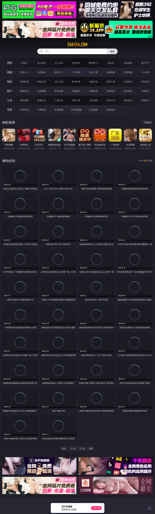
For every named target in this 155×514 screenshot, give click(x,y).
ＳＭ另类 (145, 72)
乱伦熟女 (128, 81)
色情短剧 (111, 109)
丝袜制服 (111, 72)
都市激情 (24, 100)
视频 (9, 72)
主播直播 (128, 72)
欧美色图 (59, 90)
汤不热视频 (76, 109)
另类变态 (145, 81)
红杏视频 (93, 109)
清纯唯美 (111, 90)
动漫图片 (76, 90)
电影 (9, 81)
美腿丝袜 (93, 90)
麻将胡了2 (93, 62)
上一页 (73, 448)
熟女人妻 (93, 72)
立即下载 (96, 508)
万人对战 (59, 62)
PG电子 (24, 62)
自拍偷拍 (41, 72)
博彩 (9, 63)
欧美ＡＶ (59, 72)
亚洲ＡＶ (24, 72)
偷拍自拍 (41, 81)
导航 (9, 109)
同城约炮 (24, 109)
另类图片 (145, 90)
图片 (9, 91)
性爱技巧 (145, 100)
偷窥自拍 (24, 90)
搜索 (112, 51)
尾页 (91, 448)
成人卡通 (59, 81)
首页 (64, 448)
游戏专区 (76, 62)
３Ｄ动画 (76, 72)
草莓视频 (59, 109)
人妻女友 (59, 100)
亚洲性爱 (24, 81)
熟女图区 (128, 90)
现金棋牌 (128, 62)
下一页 (82, 448)
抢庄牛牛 (145, 62)
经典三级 (111, 81)
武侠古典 (76, 100)
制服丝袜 (93, 81)
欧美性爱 (76, 81)
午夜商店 (41, 109)
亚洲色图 (41, 90)
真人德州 (41, 62)
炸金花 (111, 62)
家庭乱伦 (41, 100)
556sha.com (77, 44)
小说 (9, 100)
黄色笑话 (128, 100)
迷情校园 (93, 100)
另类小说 (111, 100)
